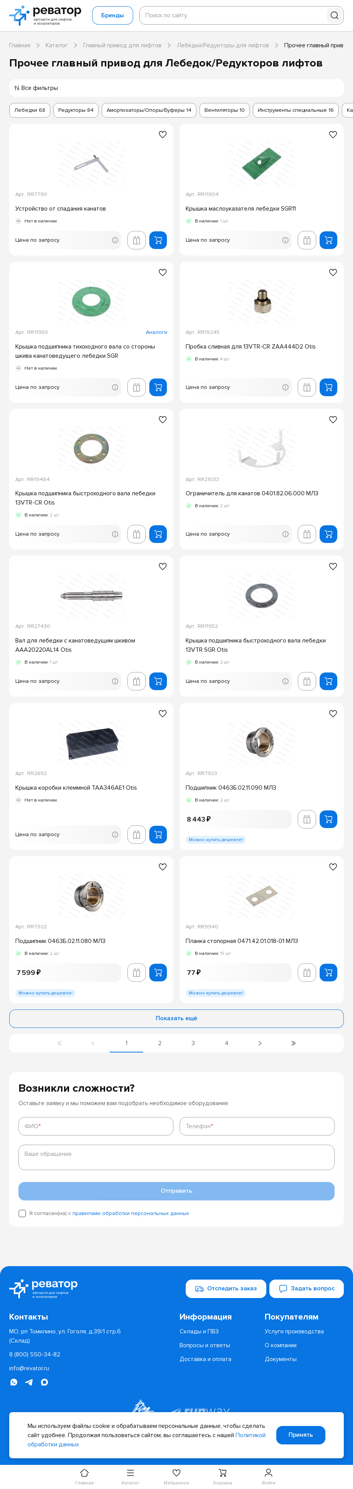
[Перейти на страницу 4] (226, 1043)
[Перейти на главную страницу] (47, 16)
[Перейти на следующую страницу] (260, 1043)
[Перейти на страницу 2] (159, 1043)
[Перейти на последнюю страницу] (293, 1043)
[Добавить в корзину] (158, 240)
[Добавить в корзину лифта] (136, 240)
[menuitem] (219, 1316)
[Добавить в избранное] (162, 134)
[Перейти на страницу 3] (193, 1043)
